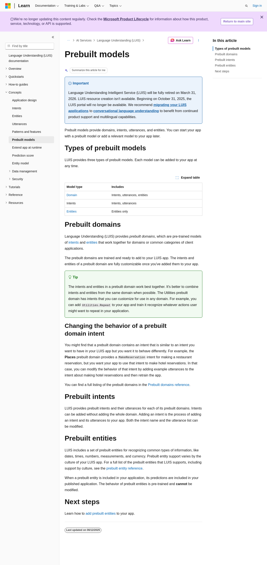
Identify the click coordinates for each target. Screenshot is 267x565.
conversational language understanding (126, 111)
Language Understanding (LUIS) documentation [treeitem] (30, 58)
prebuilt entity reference (124, 468)
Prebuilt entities (225, 65)
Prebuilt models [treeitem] (23, 139)
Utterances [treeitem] (19, 124)
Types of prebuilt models (233, 48)
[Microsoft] (8, 6)
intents (74, 242)
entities (92, 242)
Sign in (257, 5)
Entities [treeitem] (17, 116)
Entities (72, 211)
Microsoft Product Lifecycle (126, 19)
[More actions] (198, 40)
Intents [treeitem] (16, 108)
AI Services (84, 40)
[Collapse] (53, 37)
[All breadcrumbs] (68, 40)
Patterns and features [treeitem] (26, 131)
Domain (72, 195)
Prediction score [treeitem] (23, 155)
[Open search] (246, 6)
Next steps (222, 71)
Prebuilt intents (225, 60)
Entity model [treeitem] (20, 163)
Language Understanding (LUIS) (119, 40)
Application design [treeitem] (24, 100)
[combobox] (29, 46)
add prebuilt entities (101, 513)
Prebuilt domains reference (168, 385)
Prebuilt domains (226, 54)
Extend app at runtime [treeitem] (27, 147)
